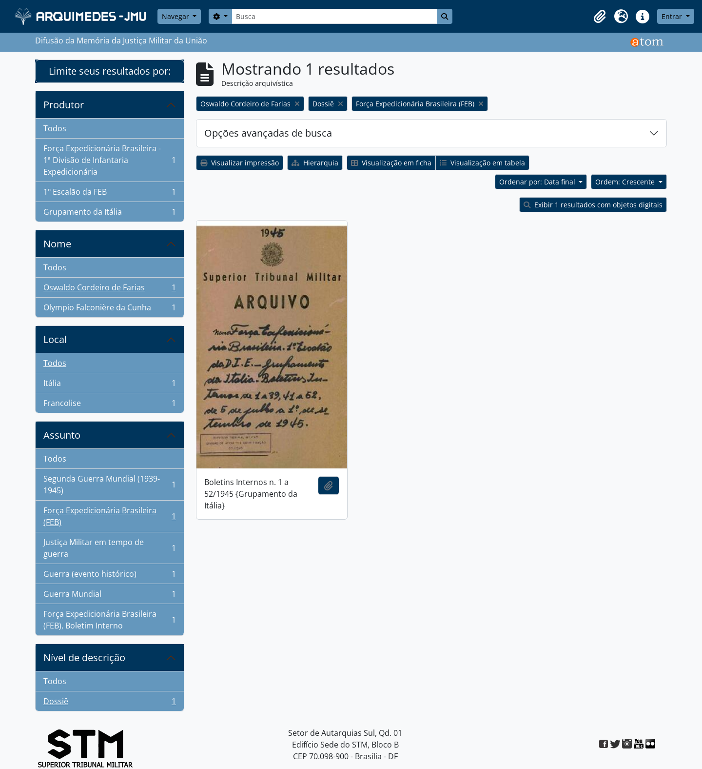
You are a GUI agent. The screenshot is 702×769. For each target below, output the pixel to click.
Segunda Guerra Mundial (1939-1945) (109, 484)
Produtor (63, 104)
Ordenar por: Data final (538, 181)
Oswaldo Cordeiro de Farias (109, 290)
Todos (54, 128)
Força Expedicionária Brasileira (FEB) (109, 516)
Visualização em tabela (482, 162)
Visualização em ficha (391, 162)
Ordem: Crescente (626, 181)
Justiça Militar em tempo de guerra (109, 548)
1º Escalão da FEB (109, 194)
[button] (599, 16)
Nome (57, 243)
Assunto (61, 435)
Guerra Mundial (109, 596)
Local (55, 339)
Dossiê (109, 703)
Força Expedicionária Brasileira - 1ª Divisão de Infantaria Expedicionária (109, 160)
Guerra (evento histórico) (109, 576)
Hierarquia (315, 162)
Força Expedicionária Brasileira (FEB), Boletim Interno (109, 619)
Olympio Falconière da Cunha (109, 309)
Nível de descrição (84, 657)
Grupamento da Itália (109, 214)
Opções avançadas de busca (268, 133)
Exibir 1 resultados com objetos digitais (593, 204)
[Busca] (334, 16)
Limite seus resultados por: (110, 71)
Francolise (109, 405)
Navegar (176, 16)
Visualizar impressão (239, 162)
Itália (109, 385)
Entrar (673, 16)
